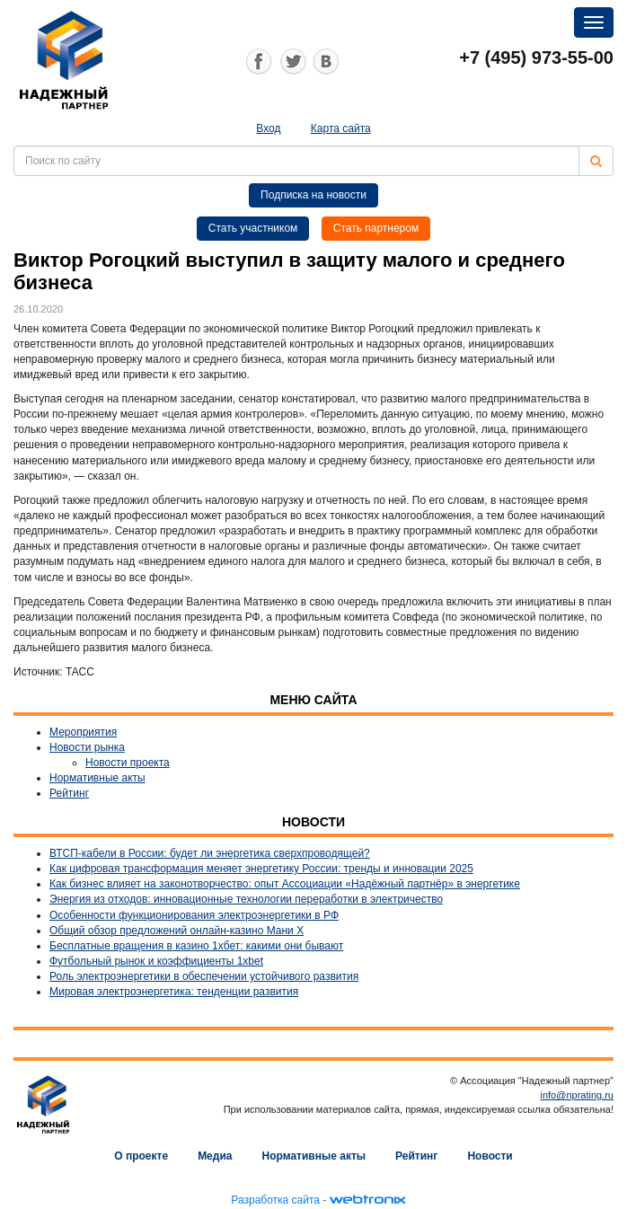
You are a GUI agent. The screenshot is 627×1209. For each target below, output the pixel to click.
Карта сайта (341, 128)
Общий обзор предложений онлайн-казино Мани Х (176, 930)
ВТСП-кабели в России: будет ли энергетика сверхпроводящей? (209, 853)
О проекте (141, 1156)
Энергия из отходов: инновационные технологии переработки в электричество (246, 899)
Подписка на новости (313, 195)
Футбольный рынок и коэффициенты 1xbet (156, 961)
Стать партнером (376, 228)
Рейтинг (69, 793)
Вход (268, 128)
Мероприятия (83, 732)
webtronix (367, 1200)
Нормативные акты (97, 778)
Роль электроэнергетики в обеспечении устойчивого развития (203, 976)
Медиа (215, 1156)
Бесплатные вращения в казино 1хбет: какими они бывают (196, 946)
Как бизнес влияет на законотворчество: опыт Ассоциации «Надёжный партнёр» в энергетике (284, 884)
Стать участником (253, 228)
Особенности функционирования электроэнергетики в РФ (194, 915)
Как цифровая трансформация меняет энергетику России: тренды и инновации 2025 (261, 868)
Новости (489, 1156)
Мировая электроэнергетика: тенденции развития (173, 991)
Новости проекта (127, 762)
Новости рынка (87, 747)
